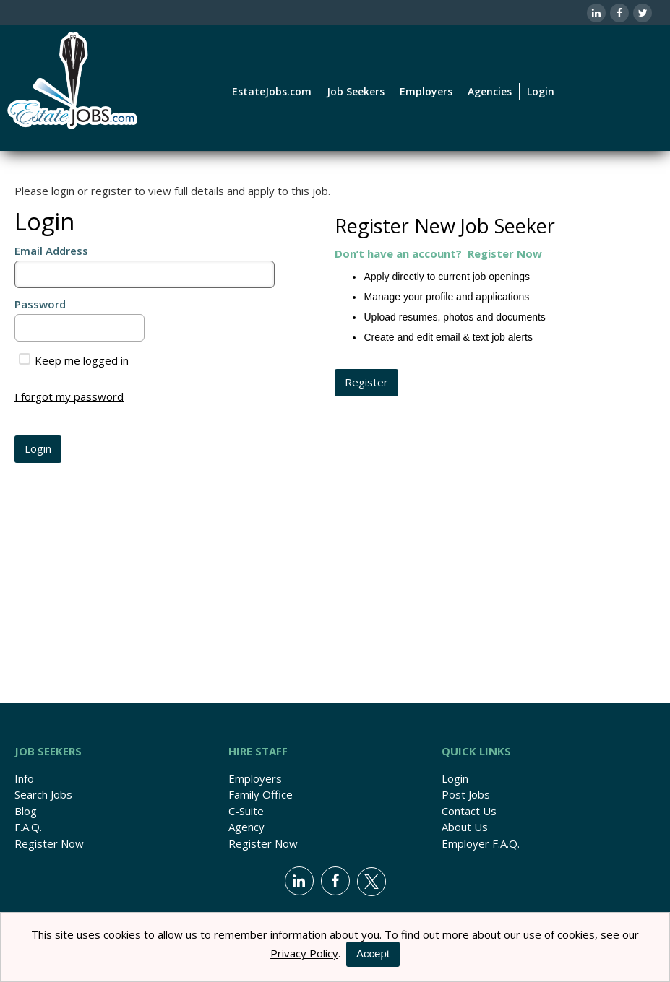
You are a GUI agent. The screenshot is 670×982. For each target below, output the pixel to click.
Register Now (49, 843)
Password (40, 304)
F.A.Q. (28, 827)
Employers (255, 778)
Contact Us (469, 811)
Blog (25, 811)
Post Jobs (466, 794)
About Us (465, 827)
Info (24, 778)
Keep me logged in (74, 360)
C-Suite (246, 811)
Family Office (260, 794)
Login (540, 91)
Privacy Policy (304, 953)
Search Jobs (43, 794)
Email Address (51, 250)
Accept (373, 953)
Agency (246, 827)
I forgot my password (69, 396)
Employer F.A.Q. (481, 843)
